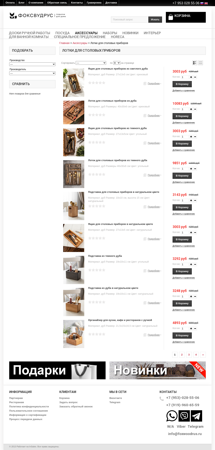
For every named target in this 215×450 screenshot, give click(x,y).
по (111, 63)
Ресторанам (16, 402)
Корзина (64, 398)
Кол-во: (176, 76)
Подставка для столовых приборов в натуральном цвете (123, 192)
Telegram (114, 402)
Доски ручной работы (29, 33)
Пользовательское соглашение (28, 410)
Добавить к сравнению (184, 90)
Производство (17, 60)
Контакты (77, 2)
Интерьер (152, 33)
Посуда (62, 33)
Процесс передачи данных (25, 419)
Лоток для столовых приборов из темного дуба (117, 160)
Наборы (110, 33)
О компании (36, 2)
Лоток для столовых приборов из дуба (112, 100)
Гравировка (94, 2)
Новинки (130, 33)
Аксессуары (86, 33)
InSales (32, 446)
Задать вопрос (68, 402)
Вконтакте (115, 398)
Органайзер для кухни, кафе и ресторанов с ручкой (120, 320)
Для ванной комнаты (29, 37)
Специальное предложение (80, 37)
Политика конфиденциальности (29, 406)
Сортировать (68, 63)
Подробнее (154, 83)
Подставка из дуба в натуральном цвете (113, 288)
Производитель (18, 69)
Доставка (111, 2)
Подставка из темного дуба (105, 255)
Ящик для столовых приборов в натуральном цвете (120, 224)
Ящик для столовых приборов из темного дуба (117, 128)
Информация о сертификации (27, 415)
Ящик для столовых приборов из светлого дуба (118, 68)
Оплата (10, 2)
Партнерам (16, 398)
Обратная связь (57, 2)
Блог (22, 2)
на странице (127, 63)
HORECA (117, 37)
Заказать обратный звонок (76, 406)
